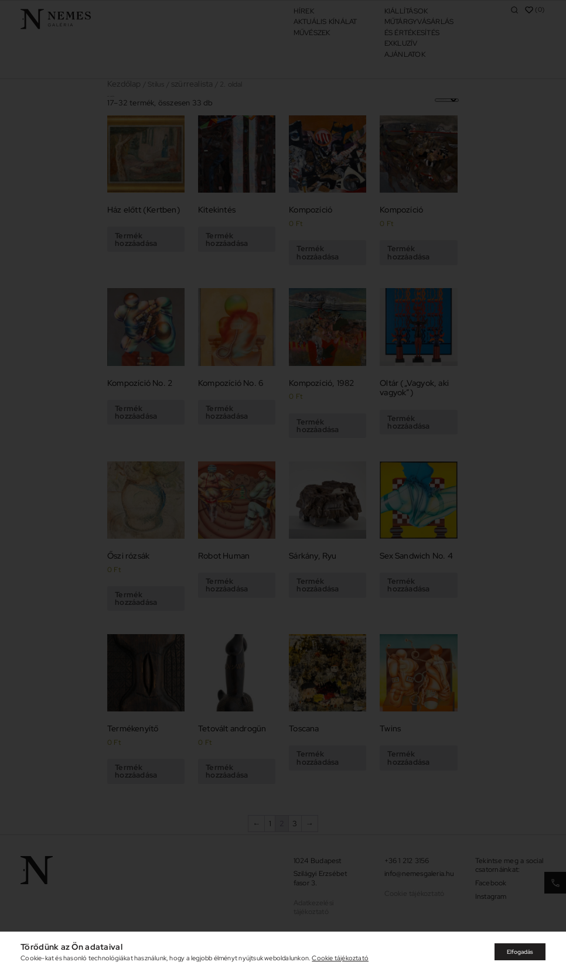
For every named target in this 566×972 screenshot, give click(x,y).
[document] (283, 486)
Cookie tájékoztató (340, 958)
